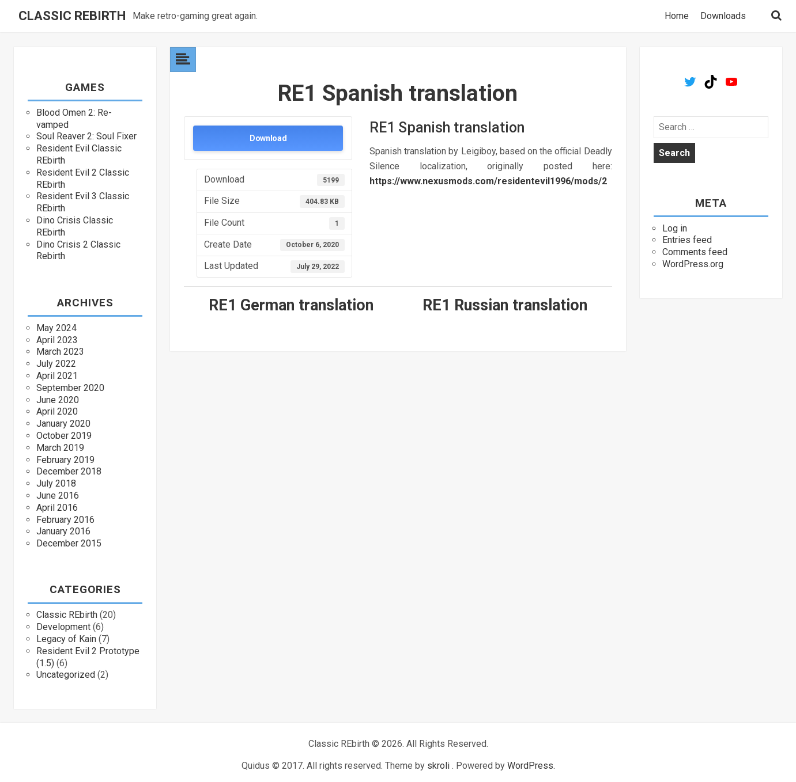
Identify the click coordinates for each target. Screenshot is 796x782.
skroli (438, 765)
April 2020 (57, 411)
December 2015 (68, 543)
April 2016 (57, 507)
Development (63, 626)
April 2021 (57, 375)
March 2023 (60, 351)
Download (268, 138)
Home (677, 16)
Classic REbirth (72, 16)
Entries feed (687, 239)
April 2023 (57, 340)
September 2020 (70, 387)
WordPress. (531, 765)
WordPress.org (692, 264)
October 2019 (64, 435)
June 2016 (57, 495)
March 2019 (60, 447)
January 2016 (63, 531)
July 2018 (56, 483)
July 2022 (56, 363)
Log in (674, 228)
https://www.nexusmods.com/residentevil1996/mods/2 (488, 181)
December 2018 (68, 471)
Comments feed (694, 251)
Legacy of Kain (66, 638)
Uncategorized (65, 674)
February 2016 (65, 519)
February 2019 (65, 459)
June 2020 (57, 399)
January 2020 (63, 423)
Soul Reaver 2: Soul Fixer (86, 136)
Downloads (723, 16)
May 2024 (56, 327)
